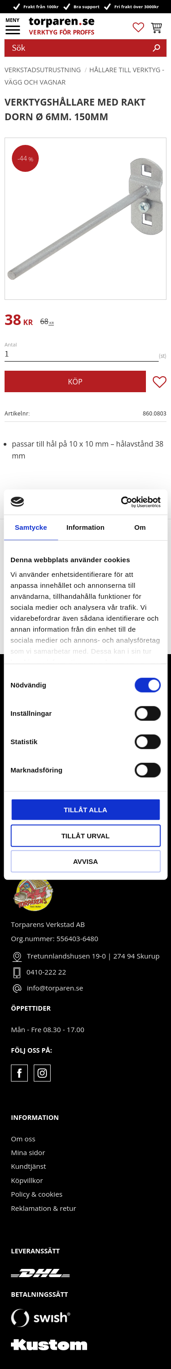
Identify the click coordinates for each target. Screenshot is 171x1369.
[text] (19, 321)
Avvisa (85, 861)
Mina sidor (28, 1152)
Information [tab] (86, 527)
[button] (13, 33)
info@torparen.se (55, 987)
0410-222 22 (46, 971)
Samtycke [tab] (31, 527)
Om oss (23, 1138)
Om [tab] (140, 527)
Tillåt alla (85, 810)
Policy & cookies (36, 1194)
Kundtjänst (28, 1166)
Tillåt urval (85, 835)
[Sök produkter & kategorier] (76, 48)
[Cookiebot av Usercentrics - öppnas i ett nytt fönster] (122, 502)
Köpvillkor (27, 1180)
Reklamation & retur (43, 1208)
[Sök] (156, 48)
